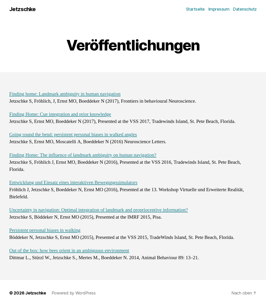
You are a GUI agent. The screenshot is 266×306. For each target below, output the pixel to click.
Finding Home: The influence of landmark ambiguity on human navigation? (82, 155)
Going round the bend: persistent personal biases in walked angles (73, 134)
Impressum (218, 9)
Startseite (195, 9)
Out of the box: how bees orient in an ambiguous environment (69, 250)
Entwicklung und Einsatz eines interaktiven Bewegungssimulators (73, 182)
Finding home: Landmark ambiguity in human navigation (64, 94)
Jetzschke (22, 9)
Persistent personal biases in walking (44, 230)
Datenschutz (245, 9)
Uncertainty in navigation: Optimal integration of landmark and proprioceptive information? (98, 210)
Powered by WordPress (74, 293)
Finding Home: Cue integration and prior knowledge (60, 114)
